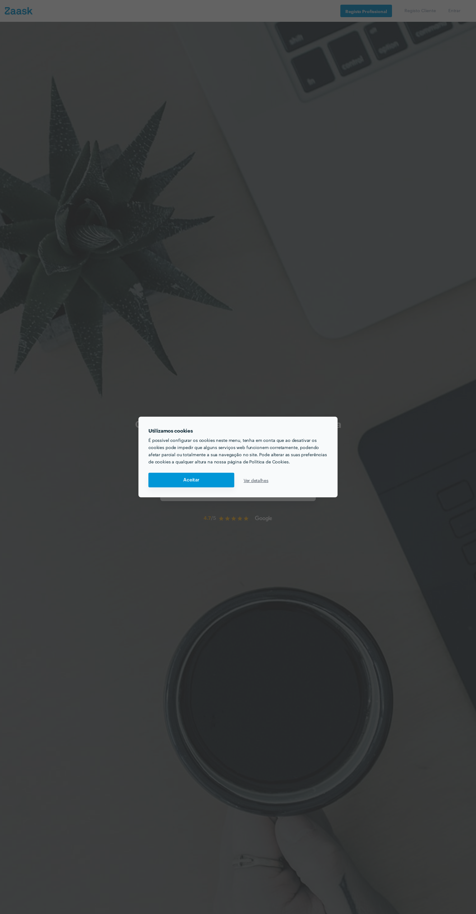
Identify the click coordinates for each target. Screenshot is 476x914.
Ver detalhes (256, 480)
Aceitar (191, 480)
